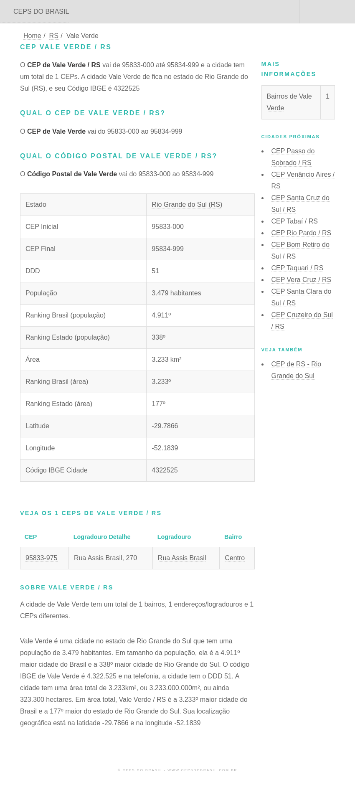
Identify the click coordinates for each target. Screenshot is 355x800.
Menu (341, 11)
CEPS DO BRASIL (41, 11)
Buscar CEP (312, 11)
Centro (235, 557)
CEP (294, 221)
